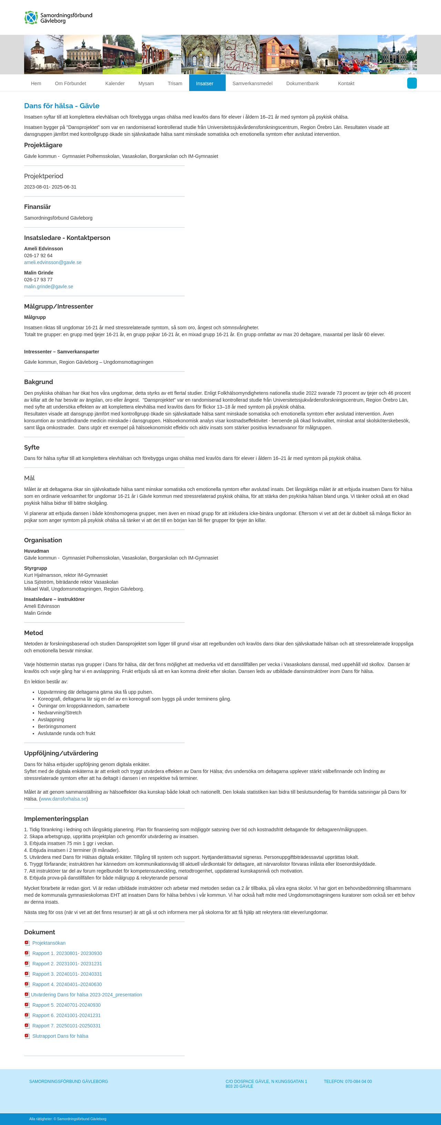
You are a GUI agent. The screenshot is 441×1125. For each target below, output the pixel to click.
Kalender (115, 83)
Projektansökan (49, 943)
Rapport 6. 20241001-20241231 (66, 1015)
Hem (36, 83)
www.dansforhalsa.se (63, 799)
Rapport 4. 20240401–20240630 (66, 984)
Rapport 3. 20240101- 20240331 (66, 974)
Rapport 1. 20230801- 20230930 (66, 953)
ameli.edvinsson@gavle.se (53, 262)
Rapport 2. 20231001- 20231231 (66, 963)
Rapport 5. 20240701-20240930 (66, 1005)
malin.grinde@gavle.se (48, 286)
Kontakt (346, 83)
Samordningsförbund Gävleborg (71, 16)
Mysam (146, 83)
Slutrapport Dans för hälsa (60, 1036)
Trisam (175, 83)
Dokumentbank (305, 83)
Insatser (207, 83)
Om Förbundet (73, 83)
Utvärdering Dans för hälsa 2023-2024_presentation (86, 994)
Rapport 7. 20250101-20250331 (66, 1025)
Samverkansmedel (253, 83)
